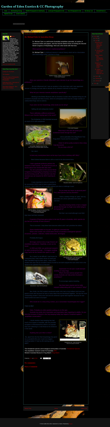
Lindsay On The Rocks (8, 71)
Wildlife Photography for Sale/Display (35, 11)
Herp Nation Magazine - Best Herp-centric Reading (10, 87)
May (96, 38)
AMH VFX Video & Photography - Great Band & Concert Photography (11, 78)
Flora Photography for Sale (74, 11)
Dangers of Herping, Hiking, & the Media (99, 65)
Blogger (70, 423)
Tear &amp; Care (89, 11)
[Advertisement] (98, 113)
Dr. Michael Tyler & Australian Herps (99, 52)
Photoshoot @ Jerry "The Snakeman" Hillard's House (98, 45)
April (96, 40)
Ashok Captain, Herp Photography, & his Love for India (99, 58)
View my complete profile (9, 64)
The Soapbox (6, 74)
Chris (13, 36)
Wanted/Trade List (101, 11)
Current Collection (20, 13)
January (97, 80)
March (97, 76)
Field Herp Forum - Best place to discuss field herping (11, 83)
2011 (95, 83)
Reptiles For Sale (8, 13)
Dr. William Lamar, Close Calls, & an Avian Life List (99, 71)
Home (5, 11)
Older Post (84, 408)
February (97, 78)
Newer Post (28, 408)
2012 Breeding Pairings (16, 11)
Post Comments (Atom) (59, 413)
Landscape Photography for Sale (56, 11)
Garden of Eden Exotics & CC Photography (32, 6)
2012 (95, 36)
